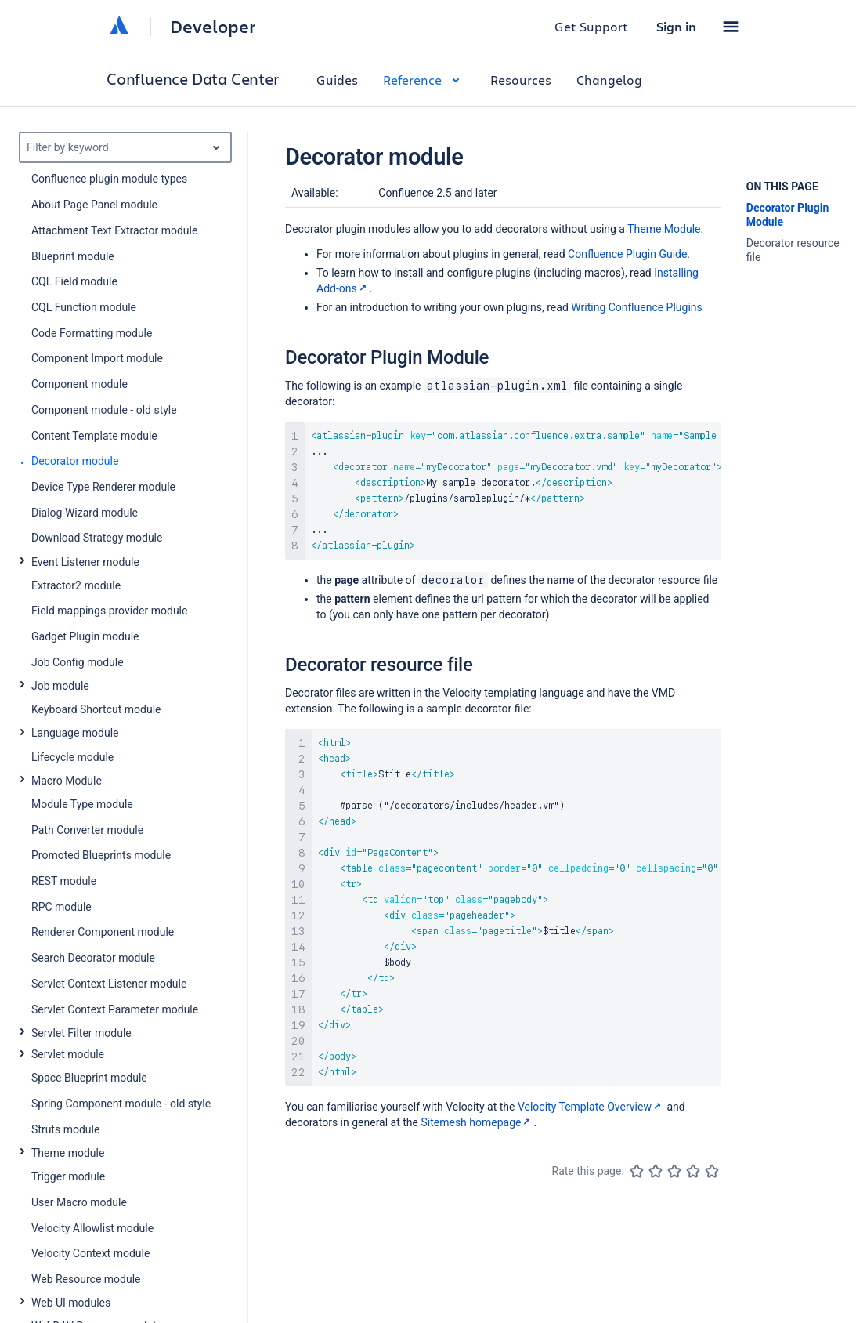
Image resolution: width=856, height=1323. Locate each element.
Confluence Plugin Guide (627, 254)
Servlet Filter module (81, 1033)
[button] (730, 26)
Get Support (591, 26)
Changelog (609, 79)
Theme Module (663, 229)
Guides (337, 79)
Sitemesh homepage (477, 1122)
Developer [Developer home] (212, 26)
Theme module (67, 1153)
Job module (60, 686)
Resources (520, 79)
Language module (75, 733)
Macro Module (66, 780)
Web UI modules (70, 1302)
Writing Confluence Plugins (636, 307)
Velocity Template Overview (591, 1106)
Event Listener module (85, 562)
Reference (424, 79)
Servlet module (67, 1054)
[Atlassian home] (119, 26)
